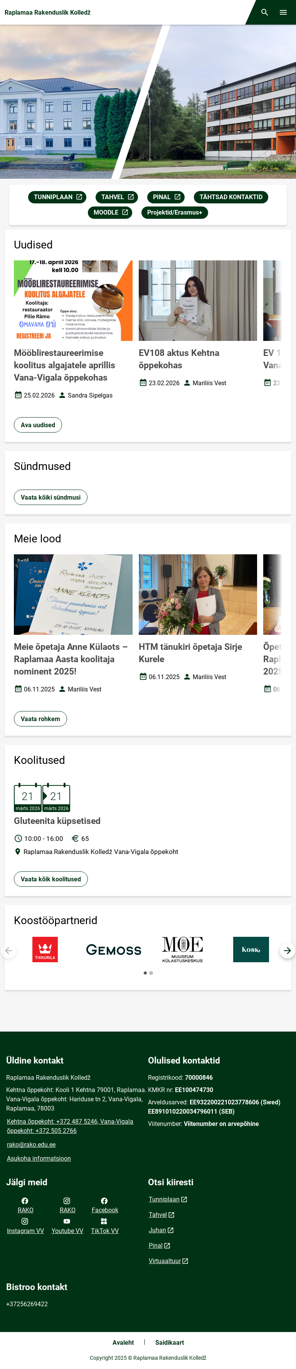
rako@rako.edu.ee (31, 1144)
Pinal (156, 1245)
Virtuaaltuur (165, 1261)
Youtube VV (67, 1225)
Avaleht (123, 1342)
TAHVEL (119, 198)
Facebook (105, 1205)
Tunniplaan (164, 1199)
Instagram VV (25, 1225)
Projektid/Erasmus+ (174, 212)
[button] (287, 950)
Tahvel (158, 1214)
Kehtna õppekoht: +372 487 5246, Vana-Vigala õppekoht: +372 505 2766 (70, 1126)
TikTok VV (105, 1225)
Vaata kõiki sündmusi (51, 497)
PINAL (169, 198)
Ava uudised (38, 425)
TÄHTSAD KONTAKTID (231, 197)
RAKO (26, 1205)
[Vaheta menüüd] (283, 12)
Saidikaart (169, 1342)
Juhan (157, 1230)
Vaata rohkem (40, 719)
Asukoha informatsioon (39, 1158)
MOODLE (112, 213)
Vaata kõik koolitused (51, 879)
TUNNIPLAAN (60, 198)
